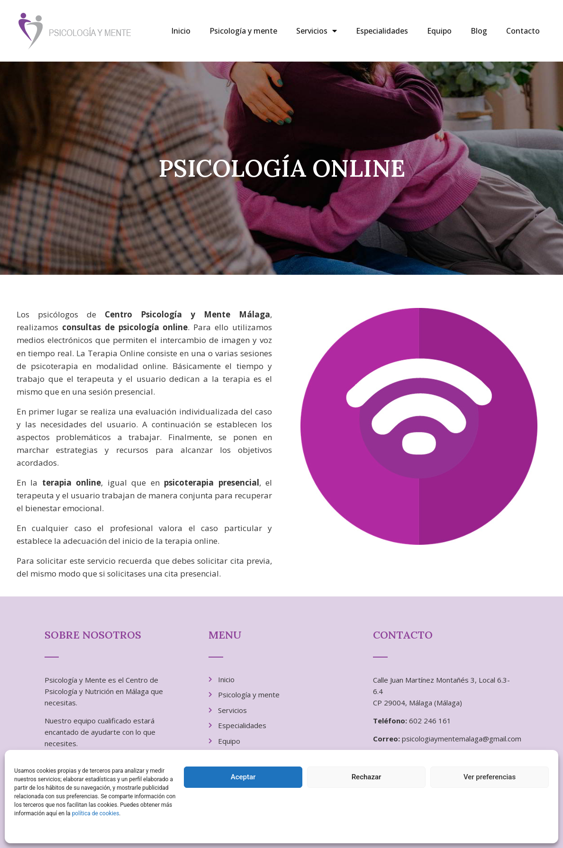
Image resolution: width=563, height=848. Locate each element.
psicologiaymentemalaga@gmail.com (461, 738)
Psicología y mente (243, 31)
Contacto (523, 31)
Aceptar (243, 777)
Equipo (439, 31)
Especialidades (382, 31)
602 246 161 (430, 720)
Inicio (181, 31)
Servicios (316, 30)
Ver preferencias (489, 777)
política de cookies (95, 813)
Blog (479, 31)
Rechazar (366, 777)
